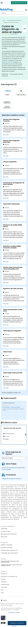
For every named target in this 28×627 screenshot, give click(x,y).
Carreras (4, 587)
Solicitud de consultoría (9, 550)
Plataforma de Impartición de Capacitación (11, 565)
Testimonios (5, 584)
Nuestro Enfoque (6, 545)
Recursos (4, 537)
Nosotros (4, 574)
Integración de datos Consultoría (11, 478)
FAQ (2, 590)
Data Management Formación (14, 20)
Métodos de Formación (9, 534)
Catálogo (4, 528)
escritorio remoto (7, 62)
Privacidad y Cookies (14, 612)
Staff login (14, 626)
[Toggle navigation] (26, 9)
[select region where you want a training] (14, 458)
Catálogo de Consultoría (9, 553)
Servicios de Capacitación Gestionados (10, 561)
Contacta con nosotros (17, 623)
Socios (3, 579)
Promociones (5, 531)
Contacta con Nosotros (19, 3)
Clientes (4, 582)
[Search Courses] (12, 13)
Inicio (4, 20)
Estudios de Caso (7, 547)
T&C (2, 593)
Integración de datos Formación (11, 22)
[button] (25, 434)
